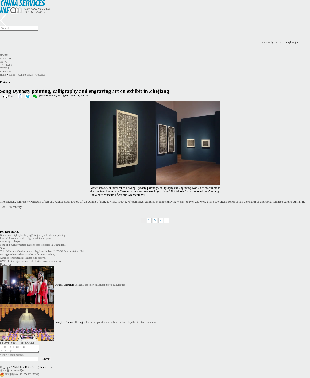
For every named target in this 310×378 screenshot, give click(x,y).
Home (4, 55)
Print (10, 96)
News (3, 61)
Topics (4, 68)
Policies (5, 58)
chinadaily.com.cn (271, 42)
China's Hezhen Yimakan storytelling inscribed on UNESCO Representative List (42, 251)
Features (40, 74)
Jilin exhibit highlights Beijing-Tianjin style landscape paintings (33, 235)
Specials (6, 64)
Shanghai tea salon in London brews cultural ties (100, 284)
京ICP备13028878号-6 (12, 371)
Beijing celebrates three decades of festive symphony (27, 254)
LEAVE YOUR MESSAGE (17, 343)
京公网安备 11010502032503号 (22, 375)
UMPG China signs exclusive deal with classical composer (30, 261)
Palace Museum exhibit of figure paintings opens (25, 238)
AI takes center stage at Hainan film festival (23, 257)
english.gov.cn (293, 42)
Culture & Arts (25, 74)
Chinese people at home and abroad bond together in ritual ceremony (120, 322)
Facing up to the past (11, 241)
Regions (5, 71)
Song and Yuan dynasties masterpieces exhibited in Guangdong (33, 244)
